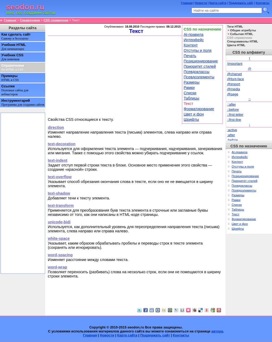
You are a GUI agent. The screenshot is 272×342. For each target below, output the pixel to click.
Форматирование (199, 109)
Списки (190, 93)
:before (232, 140)
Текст (235, 214)
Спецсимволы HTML (242, 41)
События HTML (241, 34)
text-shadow (59, 193)
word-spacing (60, 255)
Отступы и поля (197, 50)
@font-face (235, 79)
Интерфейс (194, 40)
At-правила (193, 34)
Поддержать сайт (241, 3)
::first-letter (235, 115)
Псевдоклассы (196, 72)
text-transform (61, 205)
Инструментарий (22, 102)
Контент (191, 45)
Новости (201, 3)
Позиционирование (201, 61)
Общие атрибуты (243, 30)
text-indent (57, 160)
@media (233, 89)
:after (231, 135)
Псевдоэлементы (199, 77)
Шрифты (191, 119)
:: (249, 99)
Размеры (191, 82)
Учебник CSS (12, 57)
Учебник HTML (13, 47)
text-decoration (61, 144)
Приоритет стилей (200, 66)
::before (233, 110)
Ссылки (14, 90)
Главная (187, 3)
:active (232, 130)
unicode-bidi (59, 222)
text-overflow (60, 177)
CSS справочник (56, 20)
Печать (190, 56)
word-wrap (57, 267)
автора (217, 331)
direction (56, 127)
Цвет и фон (194, 114)
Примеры (10, 78)
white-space (59, 238)
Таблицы (191, 98)
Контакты (262, 3)
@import (233, 84)
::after (231, 104)
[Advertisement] (114, 76)
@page (232, 94)
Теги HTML (235, 26)
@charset (234, 74)
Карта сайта (217, 3)
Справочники (30, 20)
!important (235, 64)
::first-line (234, 120)
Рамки (189, 87)
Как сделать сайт (16, 36)
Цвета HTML (236, 45)
